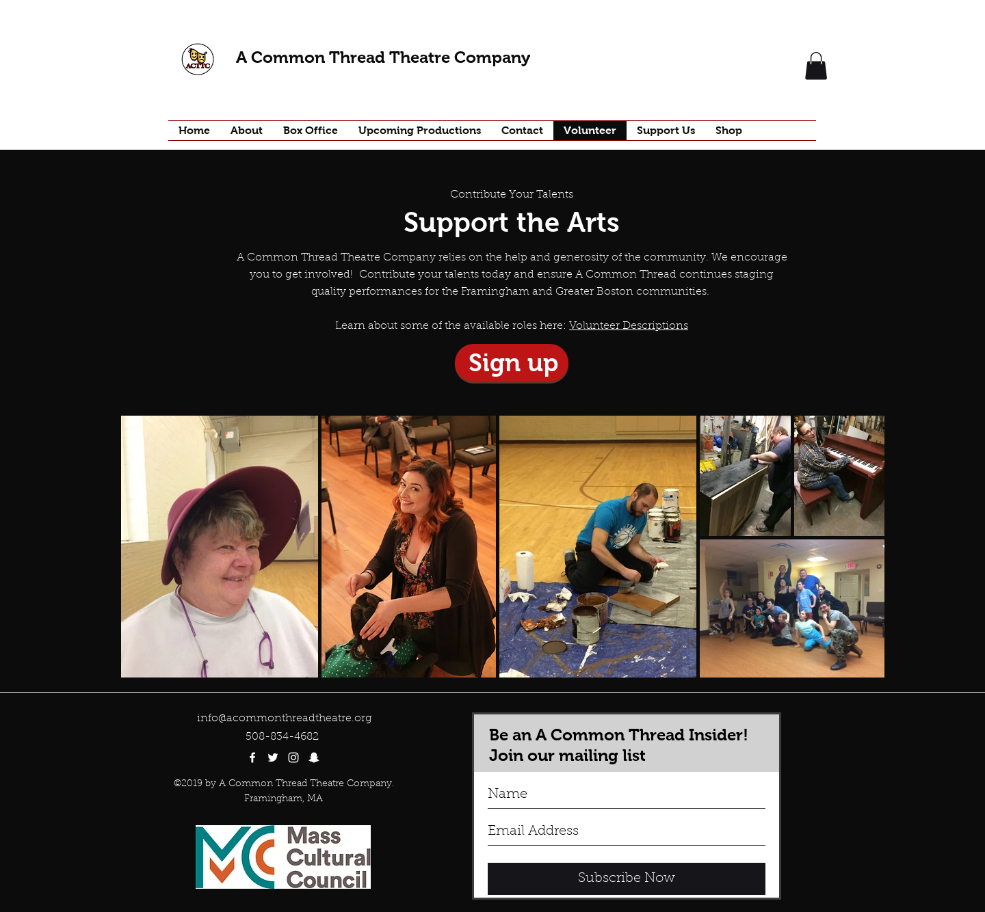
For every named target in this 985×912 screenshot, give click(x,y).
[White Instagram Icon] (293, 757)
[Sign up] (511, 362)
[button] (816, 66)
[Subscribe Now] (626, 879)
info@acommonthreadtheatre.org (284, 718)
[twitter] (273, 757)
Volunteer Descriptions (628, 326)
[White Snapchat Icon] (314, 757)
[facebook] (252, 757)
